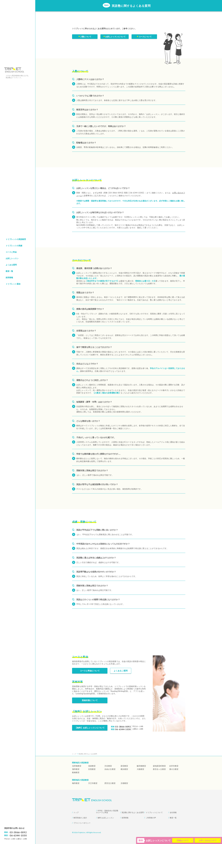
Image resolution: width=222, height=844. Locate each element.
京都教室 (124, 783)
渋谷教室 (108, 766)
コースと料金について (90, 670)
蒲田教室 (75, 769)
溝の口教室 (173, 769)
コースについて (144, 36)
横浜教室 (124, 769)
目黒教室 (92, 769)
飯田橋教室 (141, 766)
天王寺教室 (92, 783)
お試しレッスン (12, 258)
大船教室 (140, 769)
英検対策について (90, 700)
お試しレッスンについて (114, 36)
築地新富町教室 (159, 766)
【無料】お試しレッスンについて (90, 727)
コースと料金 (11, 252)
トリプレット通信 (13, 284)
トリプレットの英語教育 (16, 239)
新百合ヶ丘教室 (159, 769)
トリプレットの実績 (14, 245)
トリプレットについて (154, 812)
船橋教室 (75, 772)
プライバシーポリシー (81, 823)
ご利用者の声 (151, 818)
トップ (76, 812)
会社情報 (173, 812)
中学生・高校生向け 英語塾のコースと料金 (107, 812)
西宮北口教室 (110, 783)
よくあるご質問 (121, 670)
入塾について (84, 36)
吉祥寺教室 (173, 766)
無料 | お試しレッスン (106, 818)
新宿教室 (124, 766)
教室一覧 (9, 271)
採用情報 (9, 277)
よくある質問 (11, 265)
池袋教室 (92, 766)
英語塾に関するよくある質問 (133, 812)
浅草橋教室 (76, 766)
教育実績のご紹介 (80, 818)
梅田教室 (75, 783)
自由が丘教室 (110, 769)
